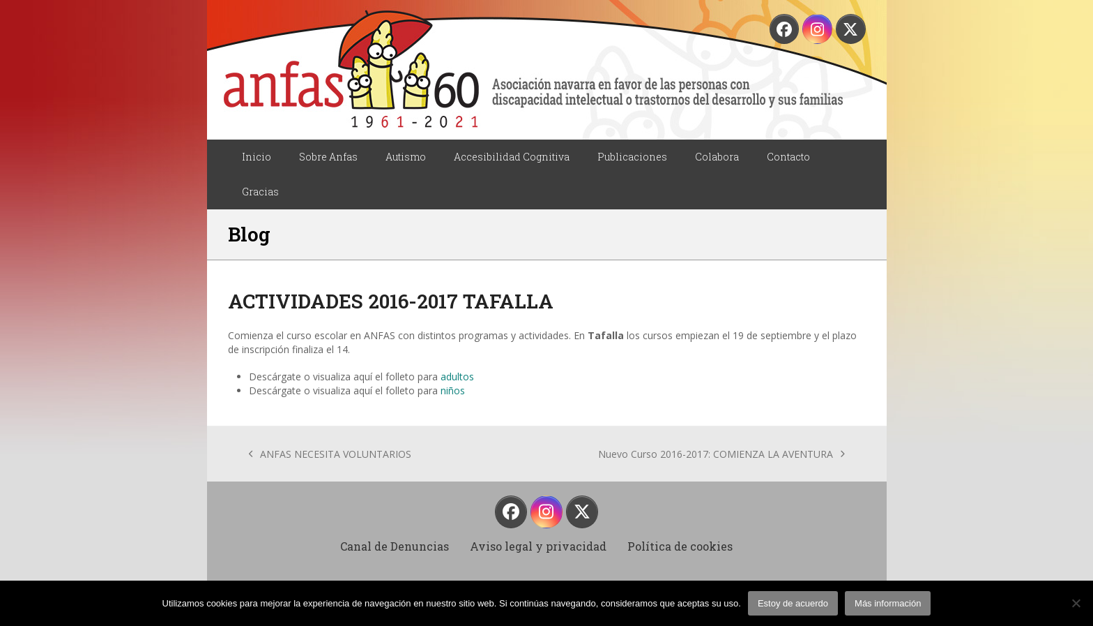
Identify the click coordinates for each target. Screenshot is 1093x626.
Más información (888, 603)
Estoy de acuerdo (793, 603)
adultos (457, 376)
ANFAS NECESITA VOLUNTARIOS (330, 454)
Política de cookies (680, 546)
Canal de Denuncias (394, 546)
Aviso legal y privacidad (538, 546)
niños (453, 390)
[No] (1076, 603)
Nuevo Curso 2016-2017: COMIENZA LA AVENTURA (721, 454)
